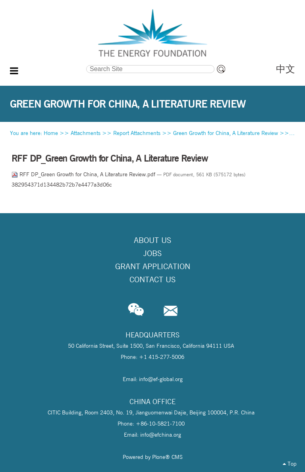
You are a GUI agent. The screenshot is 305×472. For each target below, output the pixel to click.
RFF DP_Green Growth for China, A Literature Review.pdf (84, 174)
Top (290, 463)
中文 (285, 69)
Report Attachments (136, 133)
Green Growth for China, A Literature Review (225, 133)
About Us (152, 240)
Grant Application (152, 266)
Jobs (152, 253)
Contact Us (152, 279)
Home (51, 133)
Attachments (85, 133)
